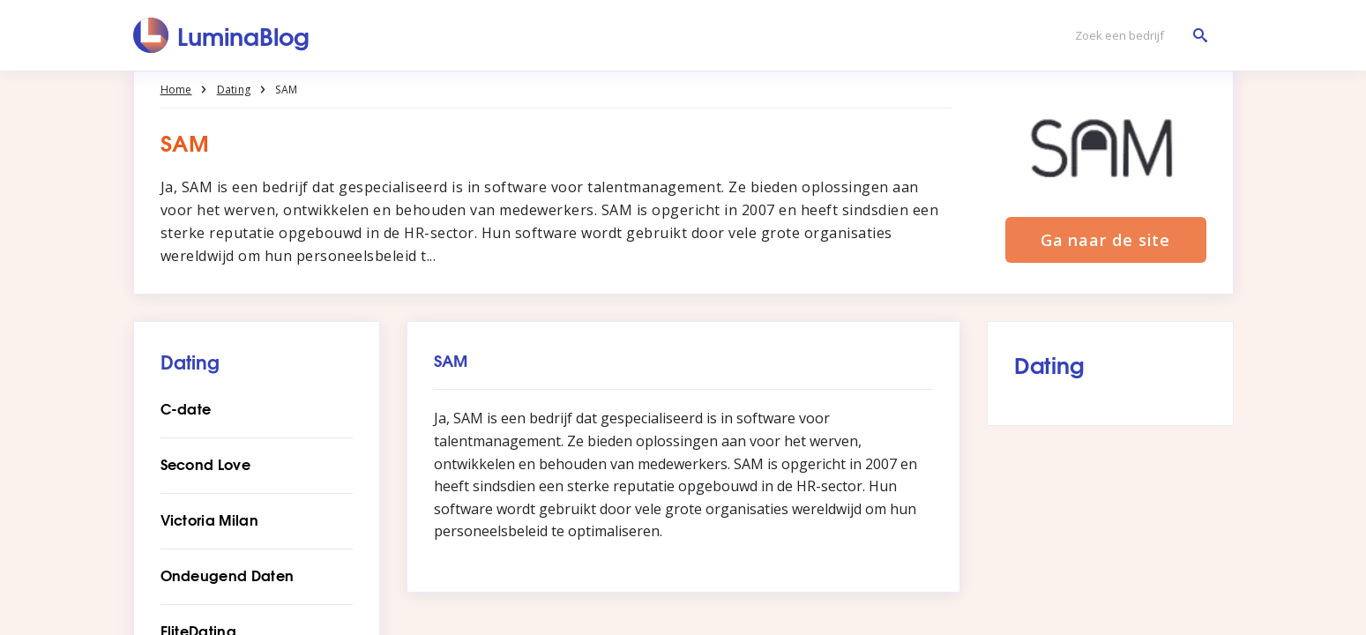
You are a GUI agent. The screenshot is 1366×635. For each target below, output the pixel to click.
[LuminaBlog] (221, 35)
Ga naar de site (1106, 239)
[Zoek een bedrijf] (1136, 36)
